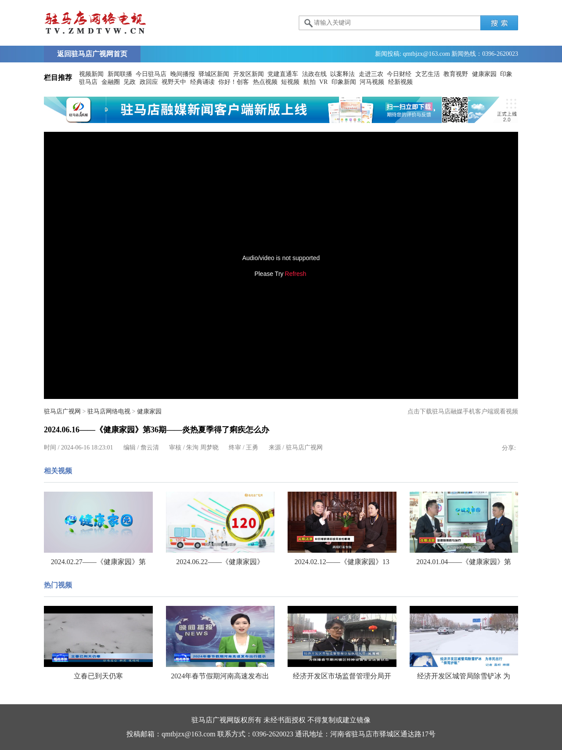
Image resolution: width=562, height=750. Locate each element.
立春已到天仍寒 (98, 676)
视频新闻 (91, 74)
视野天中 (174, 82)
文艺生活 (427, 74)
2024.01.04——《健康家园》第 (463, 561)
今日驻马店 (151, 74)
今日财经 (399, 74)
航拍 (309, 82)
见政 (129, 82)
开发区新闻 (248, 74)
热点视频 (265, 82)
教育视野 (455, 74)
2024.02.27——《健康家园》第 (98, 561)
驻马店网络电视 (108, 411)
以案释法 (342, 74)
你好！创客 (233, 82)
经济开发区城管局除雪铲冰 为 (463, 676)
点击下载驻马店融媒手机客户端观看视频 (462, 411)
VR (323, 82)
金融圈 (110, 82)
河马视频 (372, 82)
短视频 (290, 82)
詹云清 (149, 447)
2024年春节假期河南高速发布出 (220, 676)
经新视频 (400, 82)
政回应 (149, 82)
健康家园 (484, 74)
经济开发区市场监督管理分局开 (342, 676)
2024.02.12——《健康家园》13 (342, 561)
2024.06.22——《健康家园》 (220, 561)
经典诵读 (202, 82)
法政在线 (314, 74)
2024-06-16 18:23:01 (87, 447)
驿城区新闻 (213, 74)
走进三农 (371, 74)
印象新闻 (343, 82)
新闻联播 (120, 74)
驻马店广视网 (62, 411)
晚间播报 (182, 74)
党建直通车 (282, 74)
